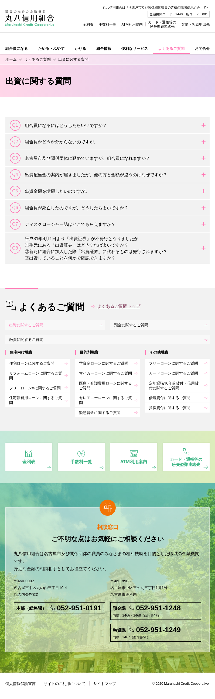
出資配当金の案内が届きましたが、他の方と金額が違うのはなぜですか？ (88, 174)
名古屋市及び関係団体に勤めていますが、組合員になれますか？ (80, 158)
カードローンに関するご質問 (173, 373)
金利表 (88, 24)
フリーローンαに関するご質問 (35, 388)
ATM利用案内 (132, 24)
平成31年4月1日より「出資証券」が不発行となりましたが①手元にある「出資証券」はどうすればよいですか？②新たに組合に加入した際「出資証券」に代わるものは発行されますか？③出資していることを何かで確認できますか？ (88, 248)
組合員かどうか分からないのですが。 (54, 141)
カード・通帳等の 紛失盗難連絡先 (186, 459)
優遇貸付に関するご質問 (169, 398)
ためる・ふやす (51, 48)
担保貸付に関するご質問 (169, 407)
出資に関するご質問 (26, 325)
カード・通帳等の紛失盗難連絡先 (162, 24)
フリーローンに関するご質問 (173, 363)
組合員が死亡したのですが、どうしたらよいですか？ (69, 207)
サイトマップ (104, 687)
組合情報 (103, 48)
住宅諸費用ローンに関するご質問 (35, 401)
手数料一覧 (107, 24)
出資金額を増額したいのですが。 (50, 191)
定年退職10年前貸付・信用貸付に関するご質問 (174, 386)
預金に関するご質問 (131, 325)
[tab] (107, 125)
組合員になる (16, 48)
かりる (80, 48)
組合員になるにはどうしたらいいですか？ (58, 125)
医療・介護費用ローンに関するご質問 (105, 386)
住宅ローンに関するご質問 (31, 363)
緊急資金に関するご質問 (100, 412)
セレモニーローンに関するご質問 (105, 401)
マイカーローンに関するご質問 (105, 373)
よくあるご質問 (171, 48)
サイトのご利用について (64, 687)
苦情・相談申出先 (196, 24)
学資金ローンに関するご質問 (103, 363)
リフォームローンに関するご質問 (35, 376)
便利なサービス (134, 48)
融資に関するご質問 (26, 339)
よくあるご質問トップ (118, 306)
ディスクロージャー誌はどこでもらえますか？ (62, 224)
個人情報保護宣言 (20, 687)
